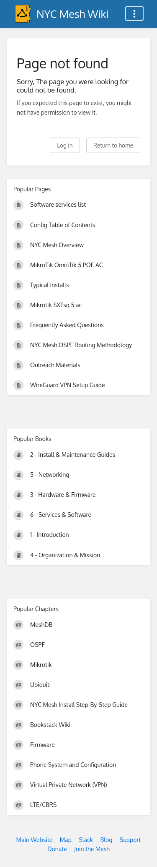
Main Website (34, 839)
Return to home (113, 145)
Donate (57, 848)
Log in (64, 145)
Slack (86, 839)
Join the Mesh (92, 848)
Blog (106, 839)
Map (66, 839)
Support (130, 839)
